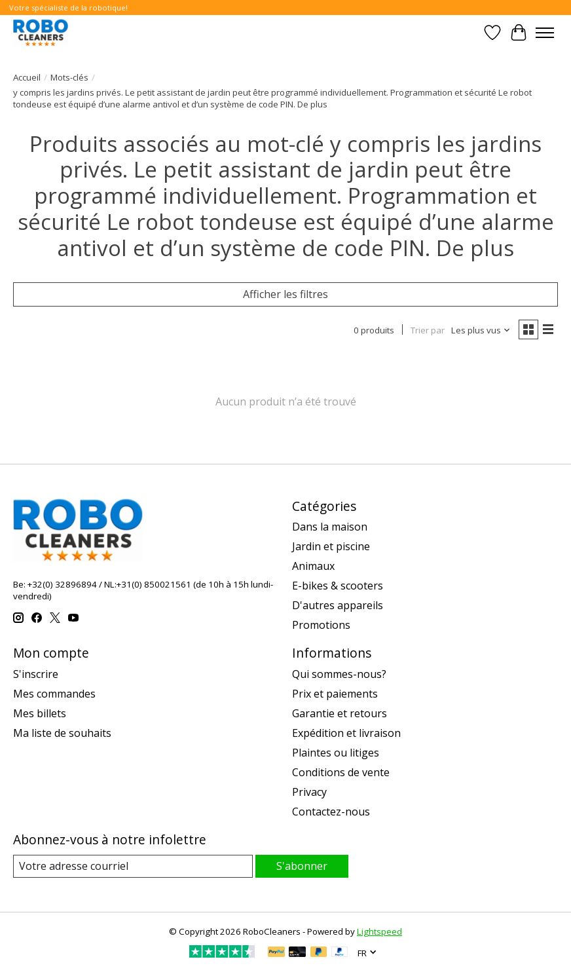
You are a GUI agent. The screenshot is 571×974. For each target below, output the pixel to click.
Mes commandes (54, 693)
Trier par (428, 330)
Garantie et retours (339, 713)
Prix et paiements (335, 693)
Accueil (27, 77)
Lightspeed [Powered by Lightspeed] (379, 931)
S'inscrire (35, 674)
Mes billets (39, 713)
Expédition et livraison (346, 733)
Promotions (321, 625)
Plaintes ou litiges (335, 752)
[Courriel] (133, 866)
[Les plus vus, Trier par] (481, 330)
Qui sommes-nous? (339, 674)
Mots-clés (69, 77)
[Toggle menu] (545, 33)
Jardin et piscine (331, 546)
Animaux (313, 566)
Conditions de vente (341, 772)
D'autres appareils (337, 605)
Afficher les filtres (285, 294)
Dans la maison (329, 526)
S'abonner (301, 866)
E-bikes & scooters (337, 585)
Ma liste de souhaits (62, 733)
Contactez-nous (331, 811)
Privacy (309, 792)
